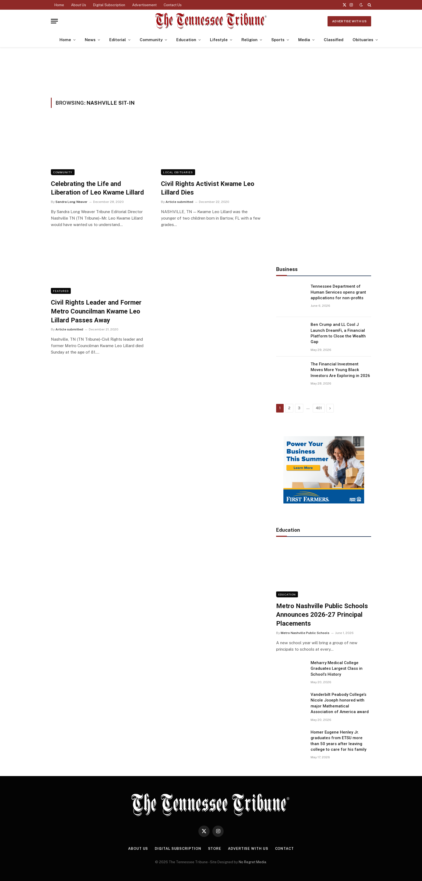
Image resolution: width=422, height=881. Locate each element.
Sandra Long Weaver (71, 202)
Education (186, 39)
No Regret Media (252, 862)
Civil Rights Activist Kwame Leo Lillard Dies (207, 188)
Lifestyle (219, 39)
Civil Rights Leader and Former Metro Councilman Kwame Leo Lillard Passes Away (96, 311)
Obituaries (363, 39)
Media (304, 39)
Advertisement (144, 5)
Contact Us (173, 5)
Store (214, 849)
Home (59, 5)
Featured (61, 291)
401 (319, 408)
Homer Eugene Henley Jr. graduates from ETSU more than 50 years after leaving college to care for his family (338, 741)
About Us (78, 5)
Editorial (117, 39)
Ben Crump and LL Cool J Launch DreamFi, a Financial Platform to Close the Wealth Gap (338, 333)
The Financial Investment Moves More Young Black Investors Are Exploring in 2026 (340, 370)
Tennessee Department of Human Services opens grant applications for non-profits (338, 292)
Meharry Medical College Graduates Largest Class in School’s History (337, 668)
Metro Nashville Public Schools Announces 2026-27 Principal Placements (322, 614)
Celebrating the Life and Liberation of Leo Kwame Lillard (97, 188)
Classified (333, 39)
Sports (277, 39)
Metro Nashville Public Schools (305, 633)
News (90, 39)
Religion (249, 39)
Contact (284, 849)
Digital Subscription (109, 5)
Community (151, 39)
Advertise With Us (349, 21)
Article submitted (179, 202)
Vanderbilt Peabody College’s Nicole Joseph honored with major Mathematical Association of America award (340, 703)
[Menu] (54, 21)
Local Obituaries (178, 172)
